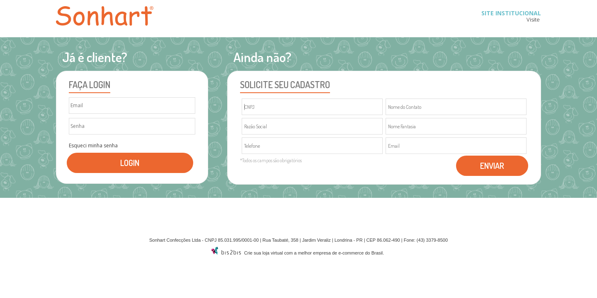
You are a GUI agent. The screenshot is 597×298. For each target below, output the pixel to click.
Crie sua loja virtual (263, 252)
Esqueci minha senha (93, 146)
